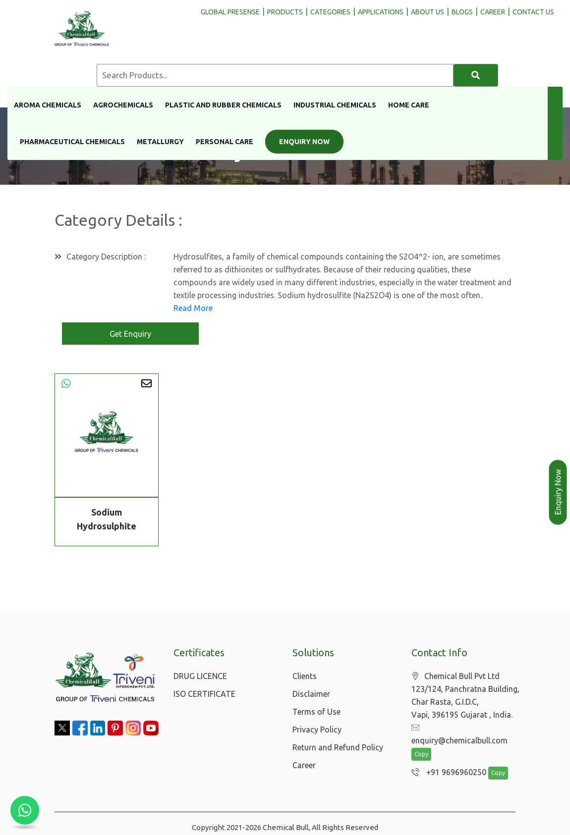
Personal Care (224, 142)
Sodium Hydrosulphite (106, 521)
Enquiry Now (304, 142)
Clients (304, 676)
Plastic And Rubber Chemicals (223, 105)
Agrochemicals (123, 105)
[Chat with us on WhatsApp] (25, 810)
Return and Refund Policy (337, 747)
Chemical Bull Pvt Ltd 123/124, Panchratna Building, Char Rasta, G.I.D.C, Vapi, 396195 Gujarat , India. (465, 696)
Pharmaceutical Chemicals (72, 142)
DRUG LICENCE (200, 676)
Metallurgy (160, 142)
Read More (193, 308)
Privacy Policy (317, 729)
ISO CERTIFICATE (204, 693)
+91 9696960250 (446, 760)
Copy (421, 742)
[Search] (476, 75)
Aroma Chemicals (47, 105)
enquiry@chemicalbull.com (464, 728)
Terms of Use (316, 711)
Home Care (408, 105)
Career (304, 765)
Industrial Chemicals (334, 105)
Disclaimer (311, 693)
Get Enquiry (130, 333)
